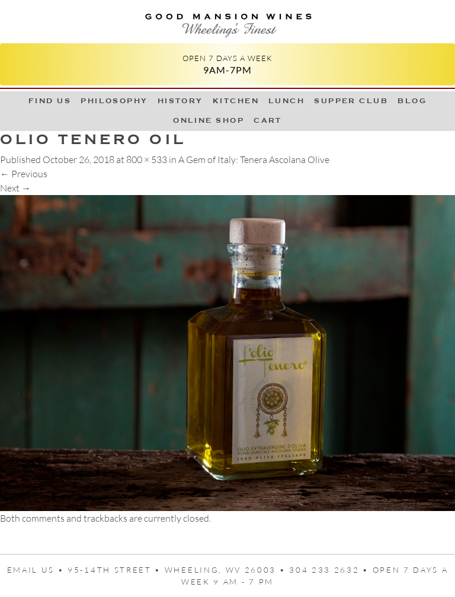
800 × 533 (146, 159)
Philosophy (114, 101)
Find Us (49, 101)
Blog (412, 101)
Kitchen (236, 101)
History (180, 101)
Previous (23, 174)
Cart (268, 120)
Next (15, 188)
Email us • (37, 569)
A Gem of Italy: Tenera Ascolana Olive (253, 159)
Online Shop (208, 120)
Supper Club (351, 101)
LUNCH (286, 101)
